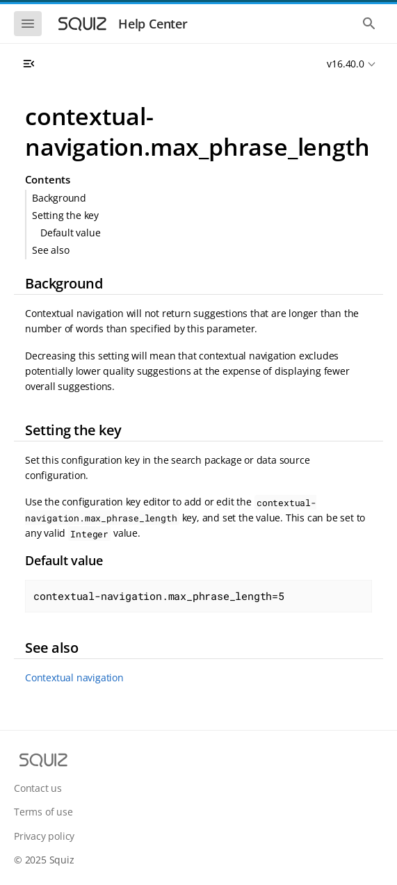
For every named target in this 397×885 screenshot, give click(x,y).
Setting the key (65, 215)
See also (50, 250)
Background (59, 197)
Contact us (38, 788)
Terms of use (43, 811)
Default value (70, 232)
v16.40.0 (345, 63)
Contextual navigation (74, 677)
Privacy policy (44, 836)
